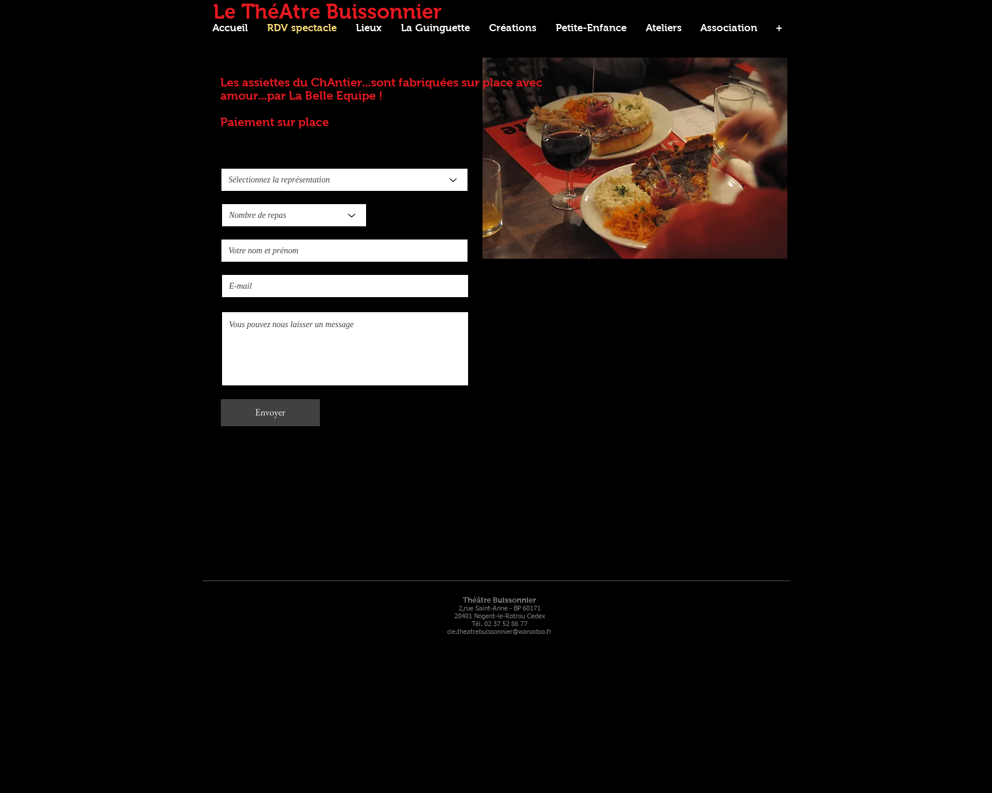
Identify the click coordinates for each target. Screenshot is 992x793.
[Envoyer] (270, 412)
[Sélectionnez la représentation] (344, 179)
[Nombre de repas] (294, 215)
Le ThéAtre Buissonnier (327, 11)
